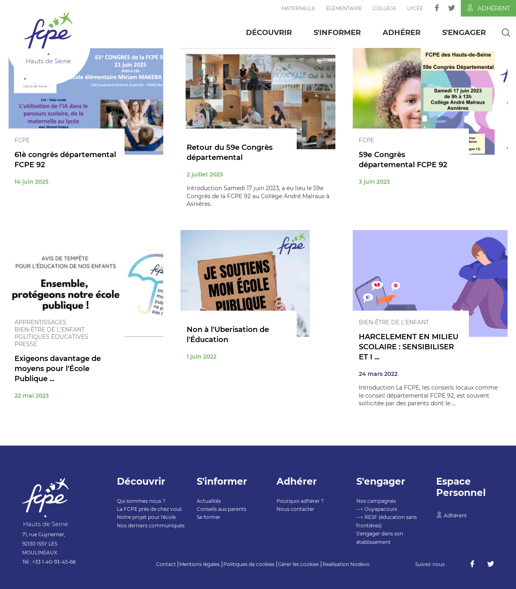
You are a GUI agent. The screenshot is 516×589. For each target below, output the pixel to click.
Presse (26, 344)
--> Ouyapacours (376, 509)
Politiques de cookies (249, 564)
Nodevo (360, 564)
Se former (209, 517)
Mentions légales (199, 564)
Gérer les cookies (298, 564)
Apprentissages (41, 322)
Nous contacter (295, 509)
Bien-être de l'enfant (50, 329)
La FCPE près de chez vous (149, 509)
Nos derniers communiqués (151, 526)
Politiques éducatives (51, 336)
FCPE (22, 140)
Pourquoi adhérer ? (300, 501)
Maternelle (298, 8)
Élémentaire (344, 8)
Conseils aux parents (221, 509)
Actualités (209, 501)
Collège (384, 8)
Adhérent (488, 8)
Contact (166, 564)
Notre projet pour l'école (146, 517)
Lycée (415, 8)
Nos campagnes (376, 501)
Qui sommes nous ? (141, 501)
